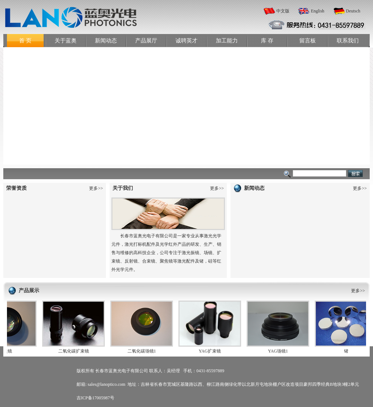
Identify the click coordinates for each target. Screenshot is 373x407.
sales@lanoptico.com (106, 384)
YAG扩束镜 (211, 351)
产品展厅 (146, 41)
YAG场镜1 (279, 351)
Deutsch (353, 11)
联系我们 (348, 41)
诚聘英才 (186, 41)
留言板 (307, 41)
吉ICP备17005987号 (95, 397)
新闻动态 (106, 41)
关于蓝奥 (66, 41)
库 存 (267, 41)
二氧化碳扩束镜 (74, 351)
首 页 (25, 41)
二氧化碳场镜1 (143, 351)
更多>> (96, 188)
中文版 (282, 11)
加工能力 (227, 41)
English (317, 11)
